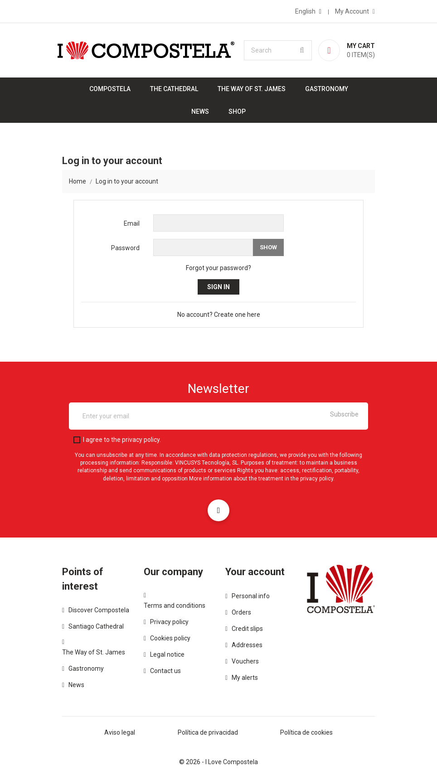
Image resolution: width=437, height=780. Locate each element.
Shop (237, 111)
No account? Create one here (218, 314)
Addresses (247, 645)
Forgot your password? (218, 267)
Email (132, 223)
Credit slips (247, 628)
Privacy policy (169, 621)
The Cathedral (174, 88)
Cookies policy (170, 638)
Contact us (165, 670)
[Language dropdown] (308, 11)
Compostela (110, 88)
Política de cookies (306, 732)
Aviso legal (119, 732)
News (200, 111)
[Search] (278, 50)
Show (268, 247)
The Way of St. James (252, 88)
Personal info (251, 596)
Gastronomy (326, 88)
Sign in (218, 287)
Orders (241, 612)
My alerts (245, 677)
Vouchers (245, 661)
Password (125, 248)
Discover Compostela (98, 610)
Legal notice (167, 654)
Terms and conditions (174, 605)
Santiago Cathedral (96, 626)
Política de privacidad (208, 732)
